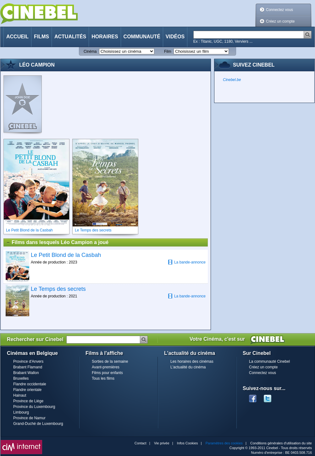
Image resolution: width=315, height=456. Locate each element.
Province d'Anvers (28, 361)
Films (41, 36)
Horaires (104, 36)
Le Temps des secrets (58, 289)
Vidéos (175, 36)
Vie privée (161, 443)
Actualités (70, 36)
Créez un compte (280, 21)
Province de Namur (29, 418)
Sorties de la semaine (110, 361)
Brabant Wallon (26, 373)
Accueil (17, 36)
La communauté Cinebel (269, 361)
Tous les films (103, 378)
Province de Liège (28, 401)
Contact (140, 443)
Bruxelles (21, 378)
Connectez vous (279, 10)
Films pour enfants (107, 373)
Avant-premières (105, 367)
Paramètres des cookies (224, 443)
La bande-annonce (187, 262)
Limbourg (21, 412)
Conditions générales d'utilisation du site (281, 443)
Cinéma (90, 51)
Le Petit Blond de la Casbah (66, 255)
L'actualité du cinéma (188, 367)
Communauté (142, 36)
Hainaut (19, 395)
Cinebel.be (232, 80)
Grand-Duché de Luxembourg (38, 423)
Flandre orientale (27, 390)
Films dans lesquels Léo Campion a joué (57, 242)
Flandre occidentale (29, 384)
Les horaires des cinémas (191, 361)
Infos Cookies (187, 443)
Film (167, 51)
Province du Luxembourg (34, 406)
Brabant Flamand (27, 367)
